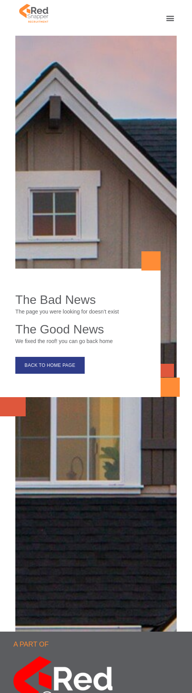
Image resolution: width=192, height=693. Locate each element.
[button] (170, 18)
